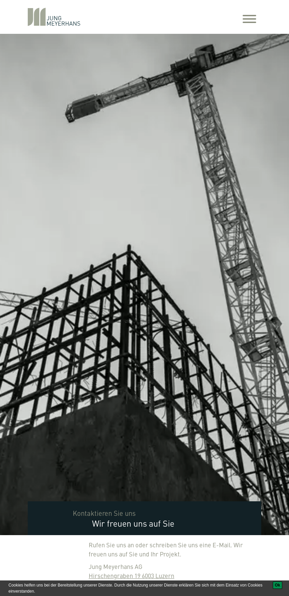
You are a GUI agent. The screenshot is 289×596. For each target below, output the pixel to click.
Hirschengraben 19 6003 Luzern (131, 575)
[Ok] (277, 585)
